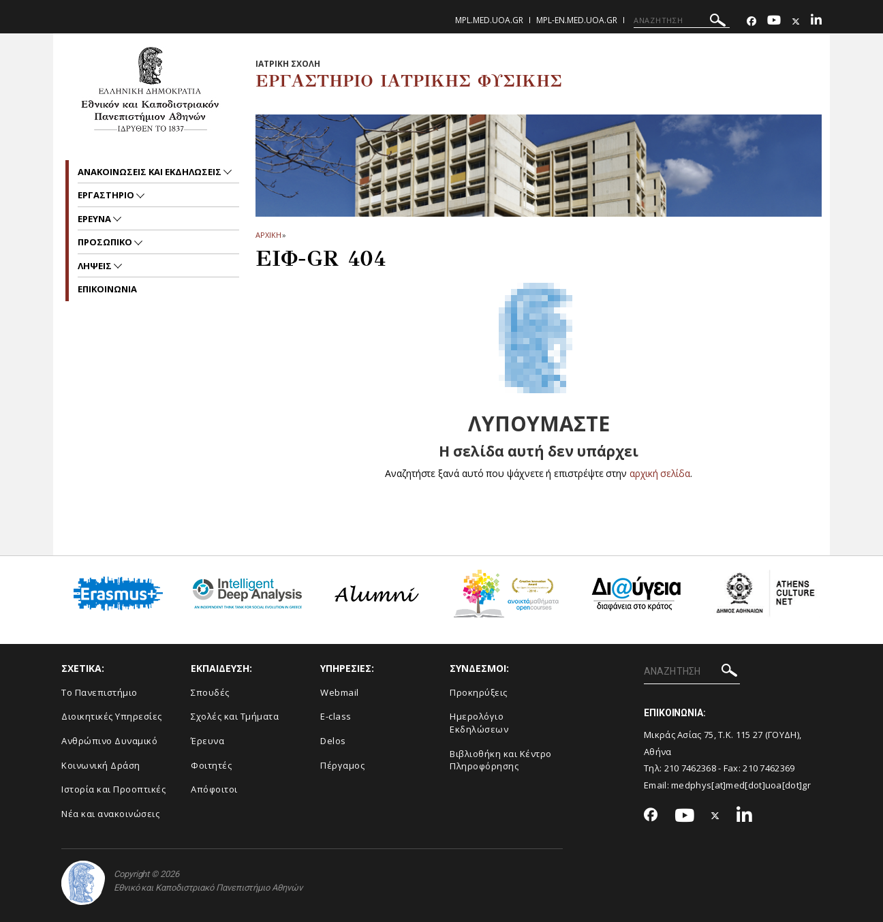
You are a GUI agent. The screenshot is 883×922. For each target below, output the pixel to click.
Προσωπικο (106, 242)
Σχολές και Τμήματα (235, 716)
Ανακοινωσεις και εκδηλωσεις (150, 172)
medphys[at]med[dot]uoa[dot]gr (741, 785)
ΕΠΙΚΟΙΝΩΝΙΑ (107, 289)
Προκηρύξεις (479, 692)
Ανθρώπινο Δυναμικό (109, 741)
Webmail (339, 692)
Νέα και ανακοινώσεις (110, 814)
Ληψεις (96, 266)
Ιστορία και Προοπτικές (113, 789)
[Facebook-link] (751, 21)
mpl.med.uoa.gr (489, 20)
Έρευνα (207, 741)
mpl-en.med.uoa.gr (576, 20)
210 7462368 (690, 768)
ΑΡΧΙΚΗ (268, 235)
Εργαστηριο (107, 195)
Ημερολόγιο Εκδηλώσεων (479, 722)
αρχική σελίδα (660, 473)
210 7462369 (768, 768)
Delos (333, 741)
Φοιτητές (211, 765)
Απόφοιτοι (214, 789)
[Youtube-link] (774, 21)
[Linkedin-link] (816, 21)
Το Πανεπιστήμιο (99, 692)
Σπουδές (210, 692)
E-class (336, 716)
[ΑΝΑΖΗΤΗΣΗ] (682, 20)
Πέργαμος (342, 765)
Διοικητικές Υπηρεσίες (111, 716)
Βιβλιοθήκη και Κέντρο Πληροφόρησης (501, 760)
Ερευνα (95, 219)
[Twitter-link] (796, 21)
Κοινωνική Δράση (100, 765)
